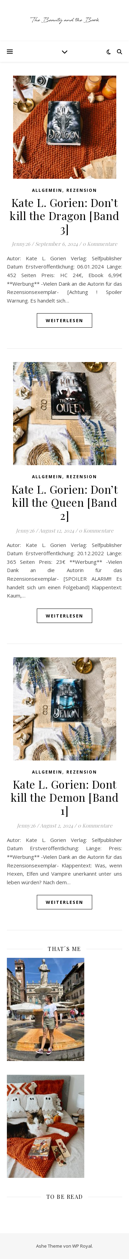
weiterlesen (64, 320)
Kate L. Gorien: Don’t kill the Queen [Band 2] (64, 502)
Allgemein (47, 190)
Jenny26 (21, 243)
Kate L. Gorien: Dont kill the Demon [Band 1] (65, 797)
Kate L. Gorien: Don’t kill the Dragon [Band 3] (64, 215)
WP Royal (82, 1246)
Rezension (81, 190)
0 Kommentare (100, 243)
